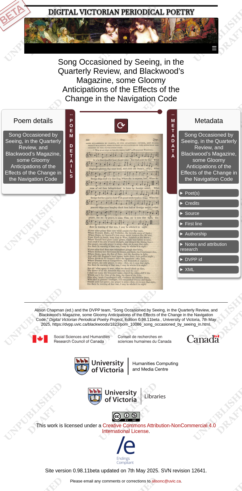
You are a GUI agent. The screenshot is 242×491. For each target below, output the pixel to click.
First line (193, 223)
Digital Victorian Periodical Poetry (121, 12)
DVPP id (193, 259)
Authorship (196, 233)
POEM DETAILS (71, 148)
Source (192, 213)
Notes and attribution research (203, 247)
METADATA (173, 138)
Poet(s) (192, 193)
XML (189, 269)
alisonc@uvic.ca (166, 481)
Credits (192, 203)
